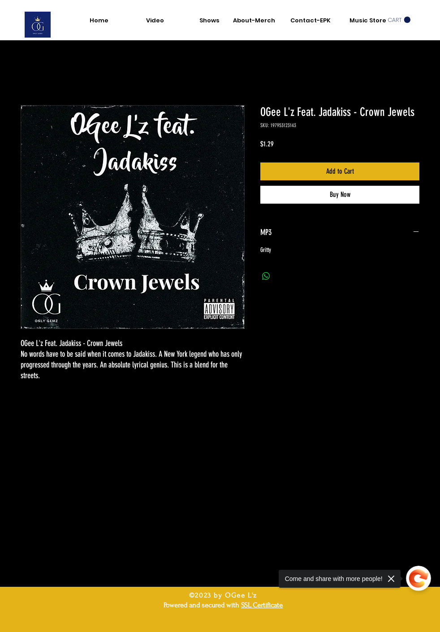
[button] (399, 20)
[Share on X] (283, 276)
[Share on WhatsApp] (266, 276)
